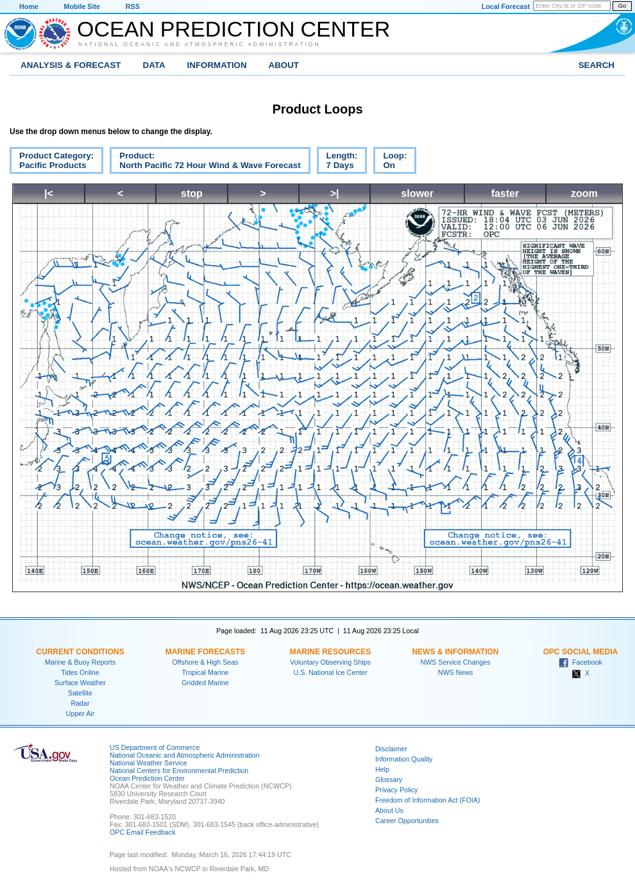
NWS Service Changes (456, 662)
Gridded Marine (205, 682)
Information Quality (403, 759)
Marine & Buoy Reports (80, 662)
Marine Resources (330, 651)
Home (28, 6)
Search (596, 65)
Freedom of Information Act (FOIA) (427, 800)
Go (622, 6)
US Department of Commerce (154, 747)
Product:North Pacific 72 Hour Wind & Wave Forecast (205, 162)
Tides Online (80, 672)
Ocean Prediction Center (233, 29)
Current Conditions (80, 651)
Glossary (388, 779)
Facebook (580, 662)
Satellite (80, 693)
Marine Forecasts (205, 651)
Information (217, 65)
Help (382, 769)
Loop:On (390, 162)
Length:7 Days (337, 162)
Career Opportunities (407, 820)
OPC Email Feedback (142, 832)
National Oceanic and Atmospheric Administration (199, 44)
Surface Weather (80, 682)
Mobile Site (82, 6)
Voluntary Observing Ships (330, 662)
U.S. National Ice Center (331, 672)
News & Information (455, 651)
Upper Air (80, 713)
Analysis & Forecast (71, 65)
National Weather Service (148, 763)
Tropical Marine (205, 672)
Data (154, 65)
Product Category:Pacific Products (52, 162)
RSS (133, 6)
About (284, 65)
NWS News (455, 672)
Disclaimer (391, 749)
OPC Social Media (580, 651)
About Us (389, 810)
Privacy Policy (396, 790)
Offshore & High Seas (206, 662)
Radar (80, 703)
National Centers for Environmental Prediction (179, 770)
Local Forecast (506, 6)
